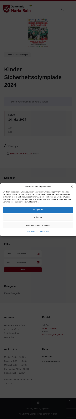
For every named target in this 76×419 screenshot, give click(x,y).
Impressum (44, 231)
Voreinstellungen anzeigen (38, 225)
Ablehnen (38, 217)
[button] (71, 186)
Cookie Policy (32, 231)
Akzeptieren (38, 209)
